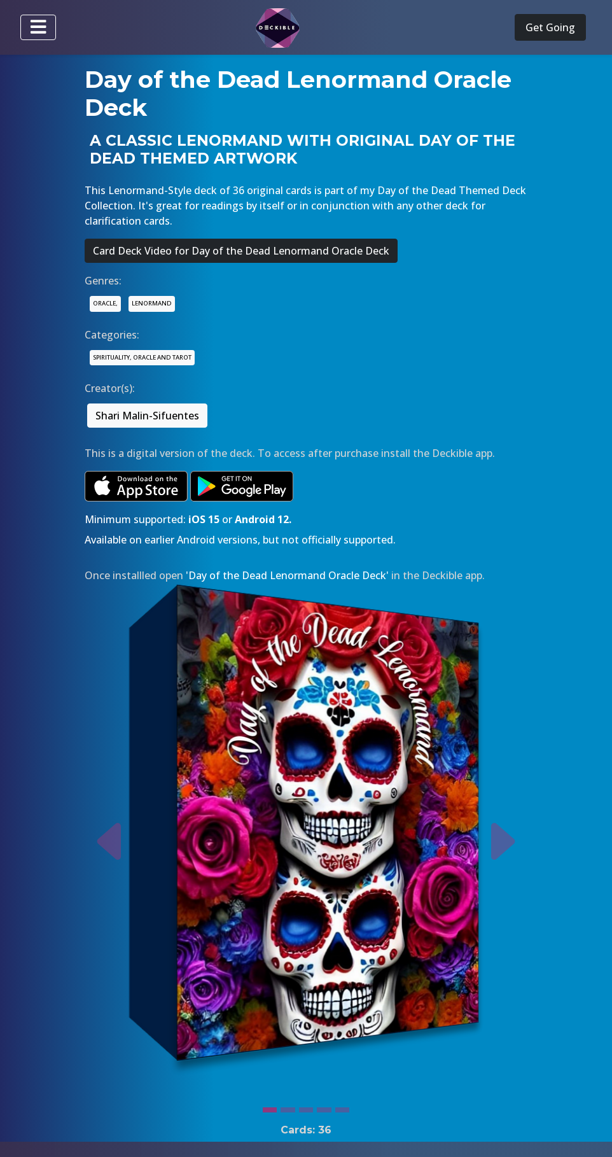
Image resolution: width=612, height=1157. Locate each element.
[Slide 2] (288, 1106)
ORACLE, (105, 303)
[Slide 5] (342, 1106)
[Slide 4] (324, 1106)
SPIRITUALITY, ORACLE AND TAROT (142, 357)
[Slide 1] (270, 1106)
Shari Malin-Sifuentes (147, 416)
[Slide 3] (306, 1106)
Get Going (550, 27)
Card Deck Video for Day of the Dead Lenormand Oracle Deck (241, 251)
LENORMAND (152, 303)
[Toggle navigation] (38, 27)
